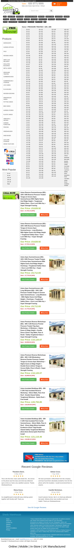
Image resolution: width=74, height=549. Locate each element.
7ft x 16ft (28, 146)
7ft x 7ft (27, 129)
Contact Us (9, 522)
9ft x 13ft (41, 75)
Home (24, 27)
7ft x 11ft (28, 137)
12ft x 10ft (54, 44)
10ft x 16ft (41, 124)
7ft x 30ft (28, 161)
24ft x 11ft (66, 99)
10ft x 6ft (41, 105)
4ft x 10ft (28, 55)
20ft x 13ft (66, 88)
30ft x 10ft (66, 142)
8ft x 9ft (27, 176)
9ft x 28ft (41, 94)
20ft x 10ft (66, 83)
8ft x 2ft (27, 163)
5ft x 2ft (27, 64)
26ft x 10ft (66, 112)
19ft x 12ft (66, 72)
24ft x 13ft (66, 103)
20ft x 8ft (66, 81)
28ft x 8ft (66, 125)
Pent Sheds (66, 166)
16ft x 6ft (53, 164)
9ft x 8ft (40, 66)
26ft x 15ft (66, 122)
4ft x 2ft (27, 40)
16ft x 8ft (53, 168)
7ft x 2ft (27, 120)
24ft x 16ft (66, 109)
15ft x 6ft (53, 140)
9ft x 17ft (41, 83)
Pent (8, 183)
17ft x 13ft (66, 44)
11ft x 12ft (41, 157)
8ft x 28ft (41, 51)
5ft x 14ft (28, 86)
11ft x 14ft (41, 161)
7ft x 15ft (28, 144)
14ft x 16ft (54, 137)
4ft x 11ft (28, 57)
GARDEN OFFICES (8, 47)
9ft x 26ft (41, 92)
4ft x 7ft (27, 49)
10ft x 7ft (41, 107)
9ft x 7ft (40, 64)
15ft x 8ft (53, 144)
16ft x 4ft (53, 161)
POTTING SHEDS (8, 102)
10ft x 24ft (41, 133)
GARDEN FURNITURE (6, 123)
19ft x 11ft (66, 70)
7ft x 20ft (28, 153)
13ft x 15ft (54, 94)
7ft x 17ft (28, 148)
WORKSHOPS (7, 43)
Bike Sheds (66, 159)
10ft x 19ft (41, 129)
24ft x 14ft (66, 105)
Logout (34, 1)
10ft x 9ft (41, 111)
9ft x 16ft (41, 81)
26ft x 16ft (66, 124)
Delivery (8, 524)
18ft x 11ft (66, 55)
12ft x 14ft (54, 51)
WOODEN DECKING (8, 93)
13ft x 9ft (53, 83)
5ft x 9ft (27, 77)
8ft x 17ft (41, 40)
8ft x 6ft (27, 170)
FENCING (6, 127)
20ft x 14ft (66, 90)
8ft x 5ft (27, 168)
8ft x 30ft (41, 53)
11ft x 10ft (41, 153)
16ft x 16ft (66, 34)
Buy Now (44, 215)
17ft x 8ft (66, 36)
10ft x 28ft (41, 137)
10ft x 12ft (41, 116)
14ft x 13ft (54, 131)
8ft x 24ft (41, 47)
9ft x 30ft (41, 96)
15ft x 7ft (53, 142)
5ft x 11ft (28, 81)
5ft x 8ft (27, 75)
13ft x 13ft (54, 90)
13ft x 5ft (53, 75)
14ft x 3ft (53, 112)
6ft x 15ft (28, 116)
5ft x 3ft (27, 66)
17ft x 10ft (66, 38)
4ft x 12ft (28, 59)
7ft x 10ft (28, 135)
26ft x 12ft (66, 116)
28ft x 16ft (66, 138)
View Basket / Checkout (23, 1)
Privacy (8, 530)
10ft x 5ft (41, 103)
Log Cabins (66, 178)
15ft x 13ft (54, 153)
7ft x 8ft (27, 131)
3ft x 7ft (27, 36)
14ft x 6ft (53, 118)
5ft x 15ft (28, 88)
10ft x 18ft (41, 127)
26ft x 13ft (66, 118)
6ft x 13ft (28, 112)
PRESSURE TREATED (6, 73)
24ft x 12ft (66, 101)
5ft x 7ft (27, 73)
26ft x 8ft (66, 111)
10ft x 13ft (41, 118)
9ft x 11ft (41, 72)
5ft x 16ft (28, 90)
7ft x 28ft (28, 159)
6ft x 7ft (27, 101)
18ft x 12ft (66, 57)
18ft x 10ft (66, 53)
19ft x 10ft (66, 68)
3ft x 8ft (27, 38)
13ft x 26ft (54, 107)
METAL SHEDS (7, 68)
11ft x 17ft (41, 166)
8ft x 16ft (41, 38)
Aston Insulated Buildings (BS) (31, 388)
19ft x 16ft (66, 79)
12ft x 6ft (53, 36)
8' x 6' (8, 175)
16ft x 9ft (53, 170)
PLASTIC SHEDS (8, 114)
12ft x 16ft (54, 55)
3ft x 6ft (27, 34)
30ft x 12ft (66, 146)
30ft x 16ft (66, 153)
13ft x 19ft (54, 101)
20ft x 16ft (66, 94)
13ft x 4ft (53, 73)
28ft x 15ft (66, 137)
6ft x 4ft (27, 96)
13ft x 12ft (54, 88)
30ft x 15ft (66, 151)
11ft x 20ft (41, 172)
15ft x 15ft (54, 157)
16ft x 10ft (54, 172)
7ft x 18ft (28, 150)
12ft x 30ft (54, 70)
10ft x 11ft (41, 114)
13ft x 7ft (53, 79)
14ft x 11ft (54, 127)
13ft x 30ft (54, 111)
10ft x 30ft (48, 27)
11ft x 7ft (41, 148)
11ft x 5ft (41, 144)
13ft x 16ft (54, 96)
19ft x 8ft (66, 66)
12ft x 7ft (53, 38)
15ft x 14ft (54, 155)
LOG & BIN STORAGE (6, 140)
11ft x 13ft (41, 159)
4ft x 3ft (27, 42)
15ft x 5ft (53, 138)
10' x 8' (9, 179)
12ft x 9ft (53, 42)
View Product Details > (28, 215)
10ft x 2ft (41, 98)
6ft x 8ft (27, 103)
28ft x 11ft (66, 129)
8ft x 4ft (27, 166)
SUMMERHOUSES (8, 76)
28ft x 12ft (66, 131)
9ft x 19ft (41, 86)
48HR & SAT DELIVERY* (6, 60)
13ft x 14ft (54, 92)
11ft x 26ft (41, 176)
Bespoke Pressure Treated (66, 163)
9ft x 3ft (40, 57)
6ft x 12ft (28, 111)
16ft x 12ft (54, 176)
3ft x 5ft (27, 33)
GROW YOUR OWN (8, 144)
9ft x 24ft (41, 90)
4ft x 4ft (27, 44)
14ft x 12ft (54, 129)
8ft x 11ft (41, 29)
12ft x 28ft (54, 68)
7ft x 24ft (28, 155)
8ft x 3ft (27, 164)
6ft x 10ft (28, 107)
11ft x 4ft (41, 142)
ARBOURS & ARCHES (6, 119)
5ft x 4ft (27, 68)
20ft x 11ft (66, 85)
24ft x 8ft (66, 96)
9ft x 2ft (40, 55)
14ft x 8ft (53, 122)
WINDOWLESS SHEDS (7, 98)
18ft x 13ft (66, 59)
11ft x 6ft (41, 146)
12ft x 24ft (54, 64)
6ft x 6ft (27, 99)
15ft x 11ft (54, 150)
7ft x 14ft (28, 142)
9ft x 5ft (40, 60)
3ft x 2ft (27, 29)
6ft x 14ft (28, 114)
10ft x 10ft (41, 112)
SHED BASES (7, 135)
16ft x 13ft (66, 29)
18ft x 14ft (66, 60)
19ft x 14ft (66, 75)
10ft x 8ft (41, 109)
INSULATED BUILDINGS (6, 64)
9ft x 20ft (41, 88)
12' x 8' (9, 181)
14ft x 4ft (53, 114)
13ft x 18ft (54, 99)
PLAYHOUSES (7, 89)
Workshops (66, 157)
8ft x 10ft (28, 177)
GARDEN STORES (8, 110)
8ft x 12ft (41, 31)
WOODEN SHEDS (8, 55)
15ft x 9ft (53, 146)
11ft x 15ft (41, 163)
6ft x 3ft (27, 94)
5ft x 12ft (28, 83)
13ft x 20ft (54, 103)
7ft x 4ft (27, 124)
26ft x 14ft (66, 120)
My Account (11, 1)
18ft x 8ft (66, 51)
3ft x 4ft (27, 31)
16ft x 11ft (54, 174)
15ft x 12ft (54, 151)
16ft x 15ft (66, 33)
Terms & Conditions (11, 528)
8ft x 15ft (41, 36)
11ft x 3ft (41, 140)
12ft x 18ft (54, 59)
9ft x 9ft (40, 68)
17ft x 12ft (66, 42)
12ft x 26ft (54, 66)
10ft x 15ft (41, 122)
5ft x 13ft (28, 85)
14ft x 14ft (54, 133)
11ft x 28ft (41, 177)
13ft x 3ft (53, 72)
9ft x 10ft (41, 70)
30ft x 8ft (66, 140)
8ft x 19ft (41, 44)
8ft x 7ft (27, 172)
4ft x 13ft (28, 60)
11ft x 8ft (41, 150)
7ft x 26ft (28, 157)
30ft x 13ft (66, 148)
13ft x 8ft (53, 81)
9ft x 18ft (41, 85)
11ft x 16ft (41, 164)
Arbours (66, 155)
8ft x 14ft (41, 34)
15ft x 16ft (54, 159)
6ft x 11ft (28, 109)
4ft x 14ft (28, 62)
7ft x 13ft (28, 140)
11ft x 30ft (54, 29)
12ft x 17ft (54, 57)
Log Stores (66, 169)
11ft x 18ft (41, 168)
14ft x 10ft (54, 125)
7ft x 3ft (27, 122)
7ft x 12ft (28, 138)
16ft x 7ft (53, 166)
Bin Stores (66, 167)
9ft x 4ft (40, 59)
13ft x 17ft (54, 98)
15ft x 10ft (54, 148)
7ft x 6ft (27, 127)
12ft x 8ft (53, 40)
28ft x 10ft (66, 127)
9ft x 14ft (41, 77)
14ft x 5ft (53, 116)
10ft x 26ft (41, 135)
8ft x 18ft (41, 42)
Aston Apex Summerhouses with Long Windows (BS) (32, 289)
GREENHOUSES (7, 131)
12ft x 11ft (54, 46)
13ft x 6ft (53, 77)
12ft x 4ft (53, 33)
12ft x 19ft (54, 60)
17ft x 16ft (66, 49)
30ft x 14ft (66, 150)
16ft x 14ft (66, 31)
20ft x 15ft (66, 92)
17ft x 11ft (66, 40)
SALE (4, 51)
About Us (8, 520)
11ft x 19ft (41, 170)
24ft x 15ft (66, 107)
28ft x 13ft (66, 133)
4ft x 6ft (27, 47)
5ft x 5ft (27, 70)
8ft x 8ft (27, 174)
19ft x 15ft (66, 77)
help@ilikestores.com (26, 539)
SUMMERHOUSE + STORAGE (8, 81)
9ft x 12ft (41, 73)
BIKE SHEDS (6, 106)
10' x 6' (9, 177)
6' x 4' (8, 173)
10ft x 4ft (41, 101)
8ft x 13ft (41, 33)
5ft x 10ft (28, 79)
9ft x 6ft (40, 62)
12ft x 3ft (53, 31)
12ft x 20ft (54, 62)
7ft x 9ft (27, 133)
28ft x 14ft (66, 135)
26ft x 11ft (66, 114)
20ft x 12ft (66, 86)
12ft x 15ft (54, 53)
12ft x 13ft (54, 49)
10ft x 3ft (41, 99)
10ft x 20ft (41, 131)
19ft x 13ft (66, 73)
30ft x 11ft (66, 144)
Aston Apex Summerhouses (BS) (32, 257)
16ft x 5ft (53, 163)
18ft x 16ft (66, 64)
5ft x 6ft (27, 72)
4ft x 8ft (27, 51)
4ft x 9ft (27, 53)
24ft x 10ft (66, 98)
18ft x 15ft (66, 62)
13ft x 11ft (54, 86)
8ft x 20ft (41, 46)
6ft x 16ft (28, 118)
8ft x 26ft (41, 49)
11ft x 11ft (41, 155)
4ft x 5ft (27, 46)
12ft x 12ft (54, 47)
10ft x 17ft (41, 125)
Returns (8, 526)
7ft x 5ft (27, 125)
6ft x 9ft (27, 105)
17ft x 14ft (66, 46)
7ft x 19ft (28, 151)
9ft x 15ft (41, 79)
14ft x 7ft (53, 120)
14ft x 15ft (54, 135)
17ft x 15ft (66, 47)
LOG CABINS (7, 85)
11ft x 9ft (41, 151)
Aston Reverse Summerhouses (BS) (33, 192)
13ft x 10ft (54, 85)
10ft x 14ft (41, 120)
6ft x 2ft (27, 92)
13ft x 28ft (54, 109)
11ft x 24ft (41, 174)
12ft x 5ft (53, 34)
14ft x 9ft (53, 124)
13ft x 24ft (54, 105)
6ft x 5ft (27, 98)
